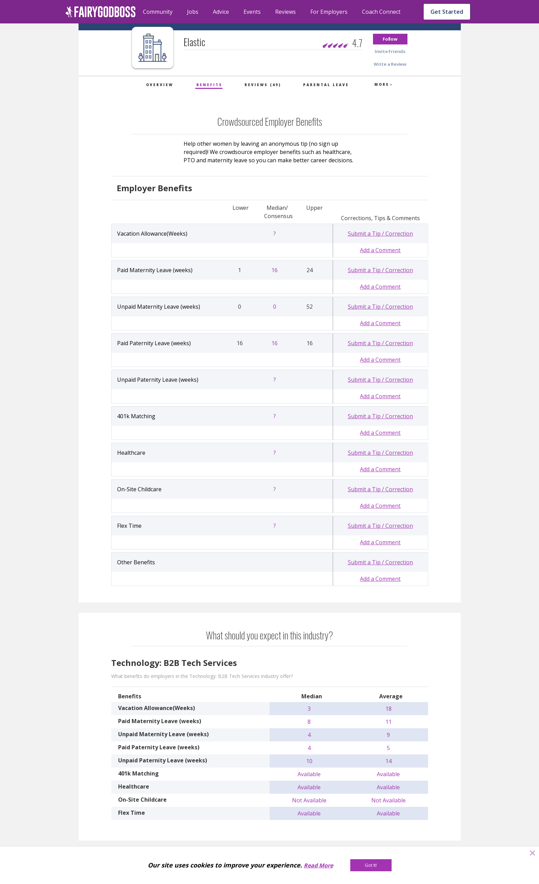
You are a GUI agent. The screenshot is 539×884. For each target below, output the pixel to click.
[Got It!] (371, 865)
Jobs (192, 12)
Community (158, 12)
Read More (318, 865)
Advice (221, 12)
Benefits (209, 84)
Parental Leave (326, 84)
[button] (390, 39)
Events (252, 12)
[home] (100, 11)
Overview (159, 84)
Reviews (285, 12)
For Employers (329, 12)
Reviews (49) (263, 84)
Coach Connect (381, 12)
